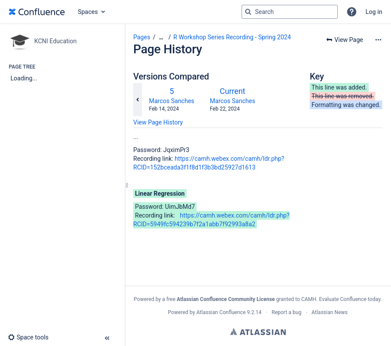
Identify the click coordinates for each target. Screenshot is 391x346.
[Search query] (290, 12)
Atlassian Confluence (221, 312)
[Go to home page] (36, 12)
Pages (141, 37)
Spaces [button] (88, 11)
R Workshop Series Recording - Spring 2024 (232, 37)
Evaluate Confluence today (349, 299)
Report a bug (286, 312)
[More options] (378, 39)
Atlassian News (329, 312)
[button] (351, 12)
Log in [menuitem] (374, 11)
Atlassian (258, 331)
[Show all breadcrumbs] (161, 37)
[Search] (248, 11)
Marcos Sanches (171, 100)
